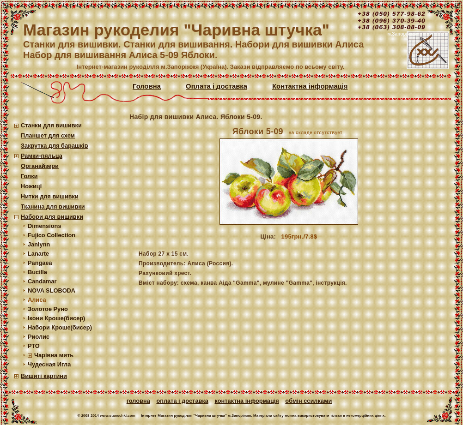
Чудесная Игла (49, 364)
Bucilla (37, 272)
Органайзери (40, 165)
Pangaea (40, 262)
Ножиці (31, 186)
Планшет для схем (48, 135)
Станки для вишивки (51, 125)
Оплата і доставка (216, 86)
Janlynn (39, 244)
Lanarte (38, 253)
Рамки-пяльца (41, 155)
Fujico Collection (51, 235)
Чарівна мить (53, 355)
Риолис (38, 336)
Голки (29, 176)
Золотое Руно (48, 308)
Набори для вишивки (52, 216)
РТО (34, 345)
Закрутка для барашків (54, 145)
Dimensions (44, 225)
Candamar (42, 281)
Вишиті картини (44, 375)
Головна (147, 86)
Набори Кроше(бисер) (60, 327)
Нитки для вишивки (50, 196)
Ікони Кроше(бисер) (56, 318)
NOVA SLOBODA (51, 290)
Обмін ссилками (308, 400)
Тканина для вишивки (53, 206)
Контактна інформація (309, 86)
